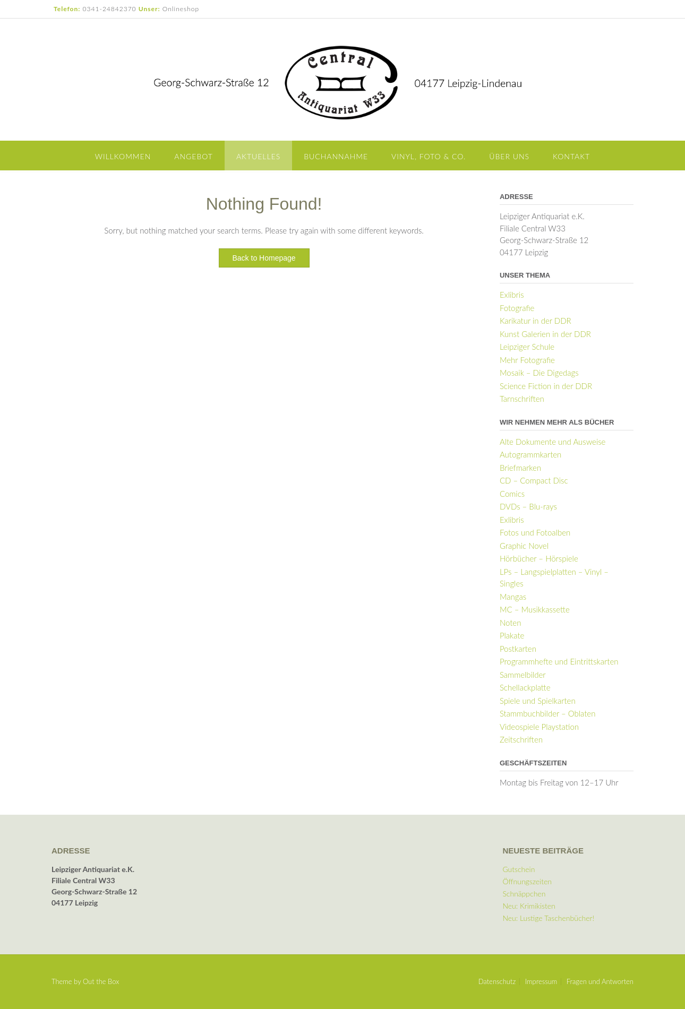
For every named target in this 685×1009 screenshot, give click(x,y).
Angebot (193, 156)
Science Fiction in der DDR (546, 386)
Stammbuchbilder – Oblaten (548, 713)
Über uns (509, 156)
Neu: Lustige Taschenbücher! (548, 917)
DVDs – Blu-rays (528, 506)
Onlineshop (180, 9)
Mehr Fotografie (527, 360)
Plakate (512, 635)
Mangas (513, 596)
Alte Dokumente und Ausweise (553, 441)
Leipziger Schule (527, 346)
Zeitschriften (521, 739)
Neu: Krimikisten (528, 905)
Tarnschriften (522, 398)
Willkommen (123, 156)
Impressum (541, 981)
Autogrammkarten (530, 454)
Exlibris (512, 294)
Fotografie (517, 308)
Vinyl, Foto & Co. (428, 156)
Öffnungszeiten (527, 881)
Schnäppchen (523, 893)
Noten (510, 622)
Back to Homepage (264, 258)
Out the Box (101, 981)
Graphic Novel (524, 545)
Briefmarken (520, 467)
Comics (512, 493)
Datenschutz (497, 981)
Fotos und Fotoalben (535, 532)
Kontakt (571, 156)
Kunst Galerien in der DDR (545, 334)
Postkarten (518, 648)
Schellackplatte (525, 687)
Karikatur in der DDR (535, 320)
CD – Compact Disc (534, 480)
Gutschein (518, 869)
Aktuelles (258, 156)
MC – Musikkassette (535, 609)
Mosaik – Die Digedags (539, 372)
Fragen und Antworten (600, 981)
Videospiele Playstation (539, 726)
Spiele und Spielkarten (538, 700)
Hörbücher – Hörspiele (539, 558)
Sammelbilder (523, 674)
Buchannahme (336, 156)
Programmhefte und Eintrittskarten (559, 661)
